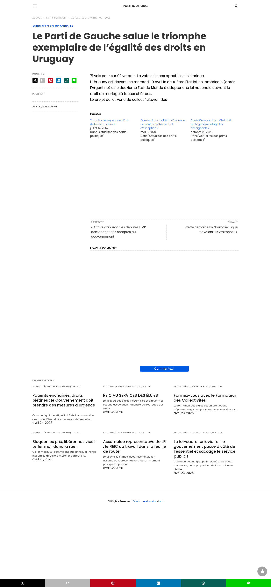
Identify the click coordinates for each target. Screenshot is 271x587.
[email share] (42, 80)
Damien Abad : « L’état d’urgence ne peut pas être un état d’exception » (162, 124)
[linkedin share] (58, 80)
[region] (164, 180)
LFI (79, 386)
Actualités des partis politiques (90, 17)
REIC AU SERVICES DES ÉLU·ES (130, 395)
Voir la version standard (148, 501)
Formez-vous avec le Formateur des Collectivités (205, 398)
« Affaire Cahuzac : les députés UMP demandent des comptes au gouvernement (118, 232)
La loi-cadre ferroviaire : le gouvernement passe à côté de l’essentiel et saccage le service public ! (204, 449)
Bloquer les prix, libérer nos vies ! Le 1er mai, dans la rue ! (64, 444)
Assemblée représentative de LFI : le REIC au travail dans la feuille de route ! (134, 446)
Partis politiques (56, 17)
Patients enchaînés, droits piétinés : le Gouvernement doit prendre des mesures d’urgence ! (63, 403)
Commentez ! (164, 369)
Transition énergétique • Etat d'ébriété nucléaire (109, 122)
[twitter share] (35, 80)
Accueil (37, 17)
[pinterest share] (50, 80)
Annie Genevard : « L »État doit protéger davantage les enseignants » (211, 124)
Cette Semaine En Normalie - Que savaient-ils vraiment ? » (211, 229)
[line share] (74, 80)
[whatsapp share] (66, 80)
